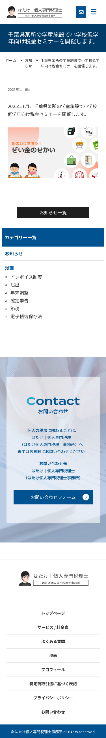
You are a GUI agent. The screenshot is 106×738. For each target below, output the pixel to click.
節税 (15, 308)
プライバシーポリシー (53, 697)
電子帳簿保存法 (26, 316)
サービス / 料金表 (53, 627)
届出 (15, 284)
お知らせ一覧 (53, 212)
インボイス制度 (26, 276)
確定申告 (19, 300)
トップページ (53, 613)
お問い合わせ (53, 712)
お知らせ (14, 253)
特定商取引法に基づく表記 (53, 683)
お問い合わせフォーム (53, 497)
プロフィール (53, 669)
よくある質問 (53, 641)
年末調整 (19, 292)
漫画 (9, 267)
